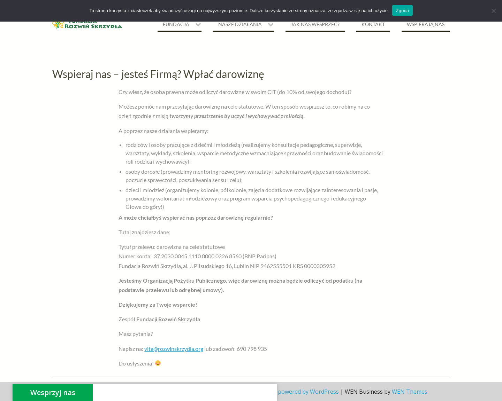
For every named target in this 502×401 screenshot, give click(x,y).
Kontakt (373, 24)
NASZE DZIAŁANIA (240, 24)
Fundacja (176, 24)
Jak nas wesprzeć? (315, 24)
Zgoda (402, 10)
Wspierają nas (425, 24)
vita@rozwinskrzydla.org (173, 348)
